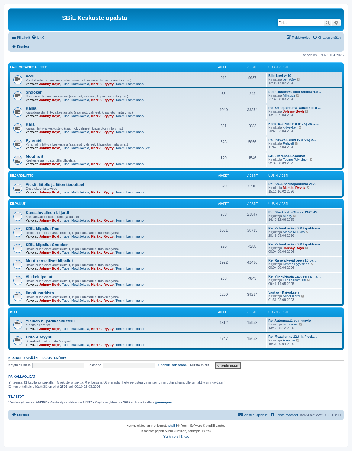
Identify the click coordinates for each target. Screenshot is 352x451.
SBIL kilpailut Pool (43, 228)
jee (147, 148)
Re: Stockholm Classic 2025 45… (294, 212)
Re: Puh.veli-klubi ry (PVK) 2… (292, 140)
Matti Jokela (80, 84)
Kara (30, 124)
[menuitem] (37, 37)
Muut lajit (34, 156)
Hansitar (289, 340)
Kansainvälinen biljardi (47, 212)
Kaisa (31, 108)
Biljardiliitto (22, 175)
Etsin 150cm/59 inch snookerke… (294, 92)
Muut (14, 312)
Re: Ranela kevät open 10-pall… (293, 260)
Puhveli (288, 143)
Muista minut (202, 365)
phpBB (172, 425)
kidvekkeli (290, 127)
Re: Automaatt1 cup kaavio (289, 320)
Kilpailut (17, 204)
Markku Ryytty (102, 84)
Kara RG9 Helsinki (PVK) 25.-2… (293, 124)
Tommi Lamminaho (129, 84)
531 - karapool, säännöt (286, 156)
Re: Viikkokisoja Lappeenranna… (294, 276)
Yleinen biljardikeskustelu (50, 321)
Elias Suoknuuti (294, 280)
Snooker (34, 92)
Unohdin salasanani (173, 365)
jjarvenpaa (163, 402)
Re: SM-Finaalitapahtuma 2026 (292, 184)
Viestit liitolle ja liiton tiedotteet (55, 184)
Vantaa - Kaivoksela (283, 292)
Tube (65, 84)
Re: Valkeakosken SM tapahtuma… (295, 228)
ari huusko (290, 324)
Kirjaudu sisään (23, 358)
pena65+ (289, 79)
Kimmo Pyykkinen (296, 264)
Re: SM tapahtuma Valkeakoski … (294, 108)
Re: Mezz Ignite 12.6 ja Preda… (292, 336)
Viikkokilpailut (39, 277)
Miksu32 (289, 95)
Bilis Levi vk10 (279, 75)
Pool (30, 76)
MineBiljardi (291, 296)
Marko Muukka (294, 232)
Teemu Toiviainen (295, 159)
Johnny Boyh (49, 84)
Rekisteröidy (54, 358)
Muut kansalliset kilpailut (49, 260)
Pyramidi (34, 140)
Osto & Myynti (39, 337)
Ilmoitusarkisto (40, 293)
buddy (287, 216)
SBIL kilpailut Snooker (47, 244)
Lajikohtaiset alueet (28, 67)
